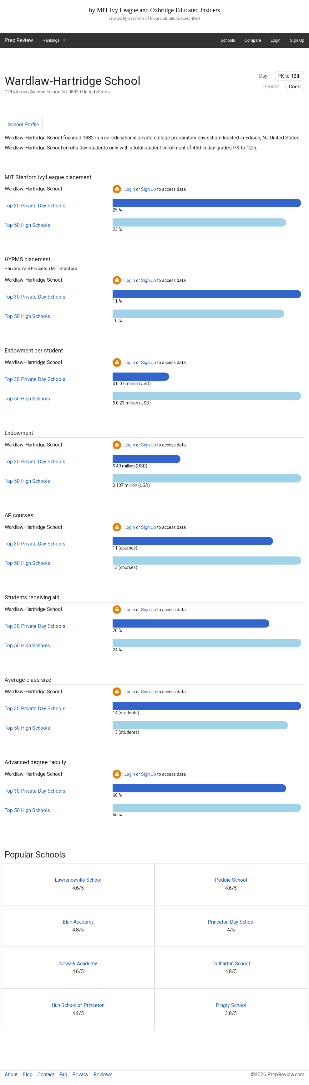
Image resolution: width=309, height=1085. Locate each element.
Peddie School (231, 880)
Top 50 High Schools (27, 225)
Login (276, 40)
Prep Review (19, 40)
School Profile (23, 125)
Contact (46, 1074)
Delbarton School (231, 964)
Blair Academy (78, 922)
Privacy (80, 1074)
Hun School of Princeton (78, 1005)
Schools (227, 40)
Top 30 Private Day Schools (35, 206)
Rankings (51, 40)
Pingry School (231, 1005)
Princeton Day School (231, 922)
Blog (28, 1074)
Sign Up (297, 40)
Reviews (103, 1074)
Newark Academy (78, 964)
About (11, 1074)
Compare (252, 40)
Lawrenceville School (78, 880)
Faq (63, 1074)
